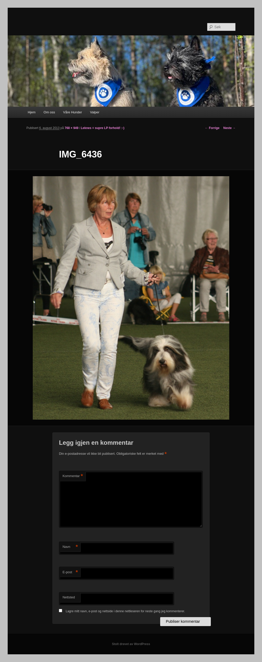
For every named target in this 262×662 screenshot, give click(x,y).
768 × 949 (72, 128)
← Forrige (212, 128)
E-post (70, 572)
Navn (70, 547)
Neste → (229, 128)
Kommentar (72, 476)
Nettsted (68, 597)
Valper (95, 112)
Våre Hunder (72, 112)
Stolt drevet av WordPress (131, 644)
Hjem (31, 112)
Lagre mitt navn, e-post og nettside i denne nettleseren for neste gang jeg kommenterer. (125, 611)
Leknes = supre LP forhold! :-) (102, 128)
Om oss (49, 112)
